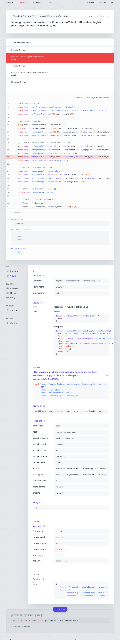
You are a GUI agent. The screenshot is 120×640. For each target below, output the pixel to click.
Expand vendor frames (21, 42)
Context (10, 306)
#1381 (109, 344)
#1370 (95, 316)
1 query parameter (20, 626)
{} (78, 318)
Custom (9, 319)
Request (10, 284)
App (7, 267)
